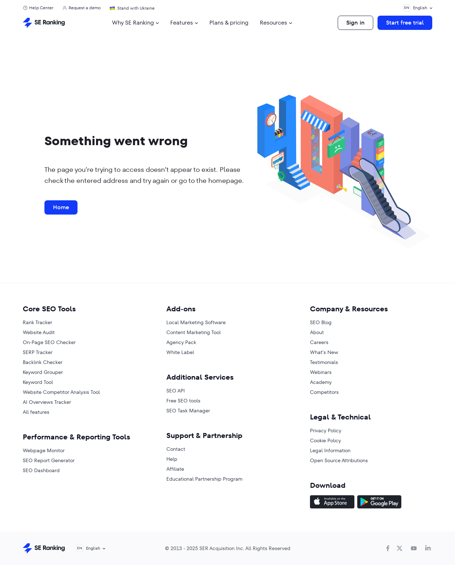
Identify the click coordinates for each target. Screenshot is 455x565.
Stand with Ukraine (136, 8)
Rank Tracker (37, 322)
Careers (319, 342)
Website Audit (39, 332)
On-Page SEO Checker (49, 342)
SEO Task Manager (188, 410)
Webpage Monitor (44, 450)
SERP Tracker (38, 352)
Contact (175, 449)
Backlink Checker (43, 362)
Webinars (321, 372)
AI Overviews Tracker (47, 402)
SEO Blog (321, 322)
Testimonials (324, 362)
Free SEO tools (183, 400)
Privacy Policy (325, 430)
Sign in (355, 23)
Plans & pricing (228, 23)
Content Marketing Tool (193, 332)
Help (171, 459)
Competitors (324, 392)
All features (36, 412)
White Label (180, 352)
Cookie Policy (325, 440)
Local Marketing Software (196, 322)
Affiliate (175, 468)
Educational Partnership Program (204, 478)
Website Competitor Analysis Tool (61, 392)
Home (61, 207)
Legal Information (330, 450)
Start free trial (405, 23)
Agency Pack (181, 342)
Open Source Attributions (339, 460)
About (317, 332)
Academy (321, 382)
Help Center (41, 8)
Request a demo (85, 8)
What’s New (324, 352)
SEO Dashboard (41, 470)
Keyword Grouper (43, 372)
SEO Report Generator (49, 460)
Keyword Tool (38, 382)
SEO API (175, 390)
